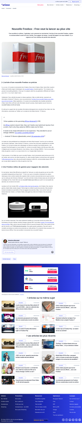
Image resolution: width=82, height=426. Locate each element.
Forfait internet (6, 259)
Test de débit (38, 404)
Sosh (54, 412)
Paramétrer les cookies (7, 421)
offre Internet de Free (7, 159)
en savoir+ (22, 294)
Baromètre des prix (40, 409)
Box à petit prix (19, 401)
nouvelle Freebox (29, 89)
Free (14, 259)
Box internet (4, 398)
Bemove (21, 419)
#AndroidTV (33, 121)
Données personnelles (75, 407)
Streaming (3, 407)
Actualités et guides (40, 398)
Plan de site (73, 412)
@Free (27, 121)
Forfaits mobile (5, 401)
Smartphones (4, 404)
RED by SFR (56, 407)
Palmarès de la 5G (40, 412)
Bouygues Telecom (58, 398)
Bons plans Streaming (20, 409)
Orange (55, 409)
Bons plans (18, 398)
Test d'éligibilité (39, 401)
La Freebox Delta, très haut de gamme (28, 186)
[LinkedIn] (52, 252)
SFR (54, 404)
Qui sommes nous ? (75, 398)
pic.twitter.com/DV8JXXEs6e (24, 133)
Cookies (72, 409)
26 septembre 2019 (37, 136)
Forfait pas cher (19, 404)
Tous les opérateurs (58, 415)
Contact (72, 401)
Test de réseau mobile (40, 407)
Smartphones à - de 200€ (22, 407)
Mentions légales (74, 404)
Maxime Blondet (5, 76)
